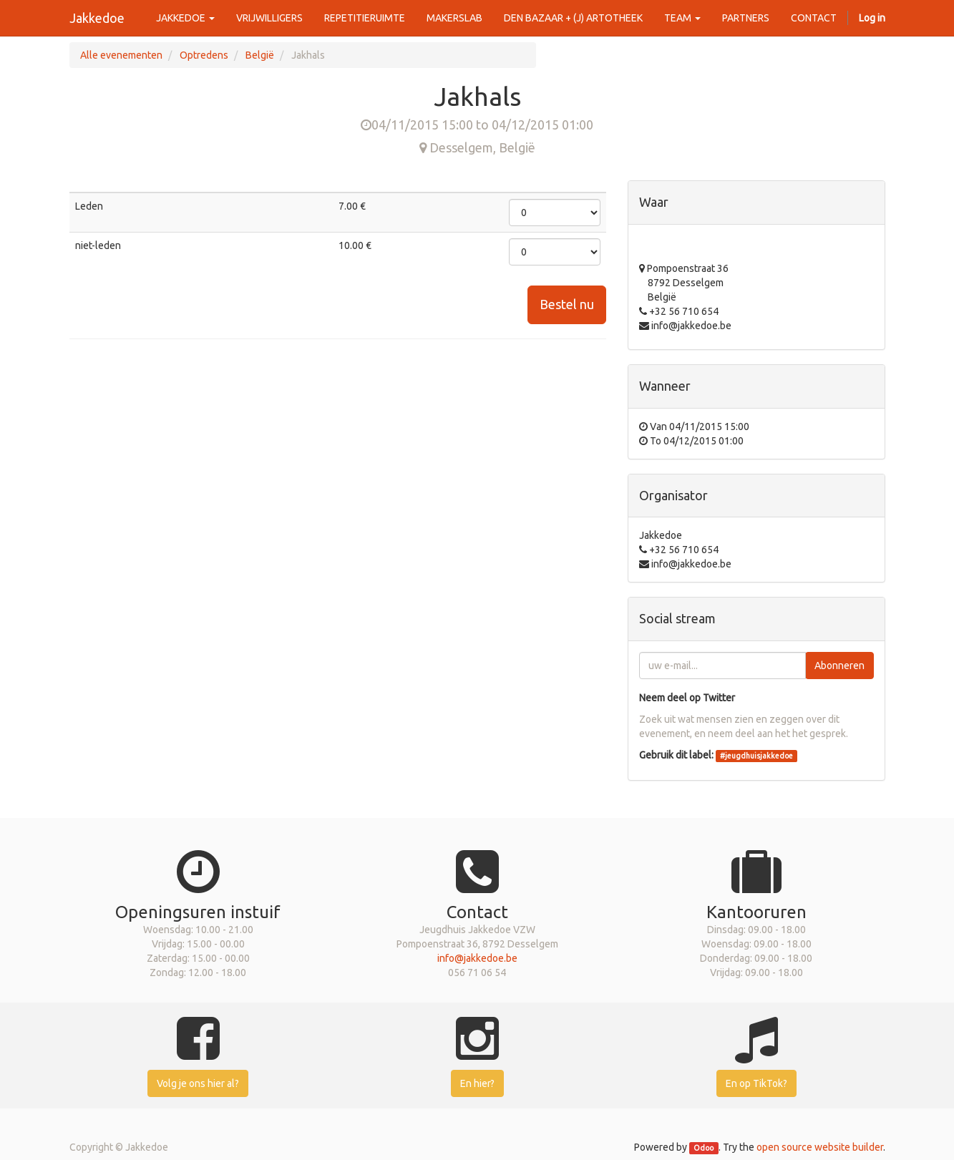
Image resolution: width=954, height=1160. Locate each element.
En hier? (477, 1083)
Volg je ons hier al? (198, 1083)
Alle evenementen (121, 55)
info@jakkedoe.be (477, 958)
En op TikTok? (756, 1083)
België (259, 55)
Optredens (204, 55)
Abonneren (839, 665)
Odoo (703, 1148)
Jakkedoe (97, 18)
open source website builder (819, 1147)
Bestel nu (567, 304)
